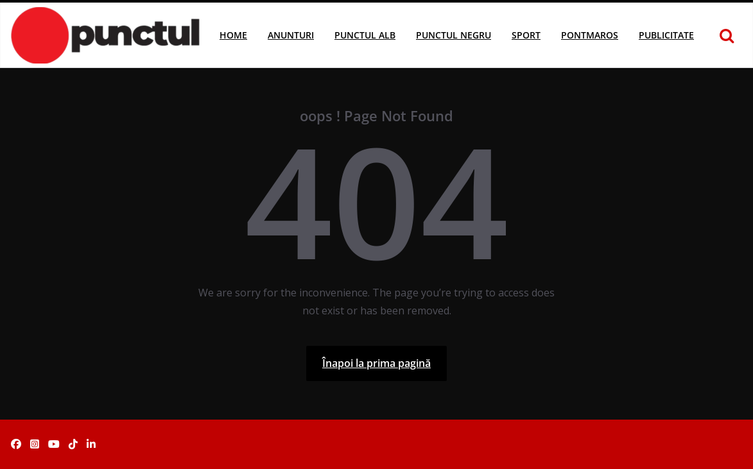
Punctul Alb (364, 35)
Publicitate (666, 35)
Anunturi (291, 35)
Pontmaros (589, 35)
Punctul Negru (453, 35)
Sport (526, 35)
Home (233, 35)
